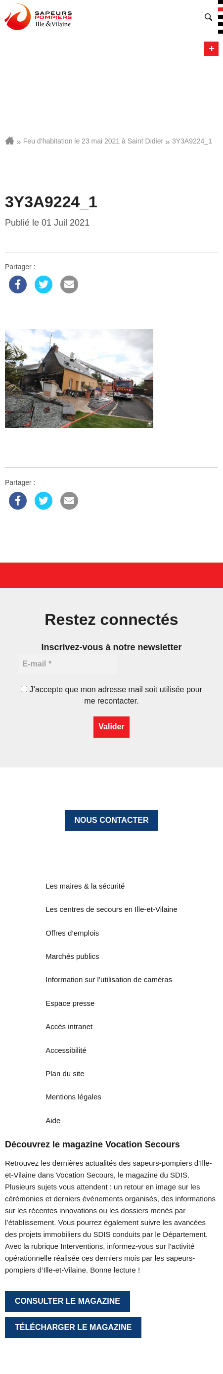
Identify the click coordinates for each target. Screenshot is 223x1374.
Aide (52, 1120)
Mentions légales (73, 1096)
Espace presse (69, 1003)
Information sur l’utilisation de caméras (108, 979)
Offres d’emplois (72, 933)
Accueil (9, 140)
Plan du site (64, 1073)
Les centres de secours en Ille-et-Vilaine (111, 909)
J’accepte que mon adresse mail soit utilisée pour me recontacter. (111, 695)
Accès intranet (68, 1026)
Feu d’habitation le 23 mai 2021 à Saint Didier (93, 141)
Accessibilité (66, 1050)
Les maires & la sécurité (85, 886)
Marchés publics (72, 956)
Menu (211, 49)
